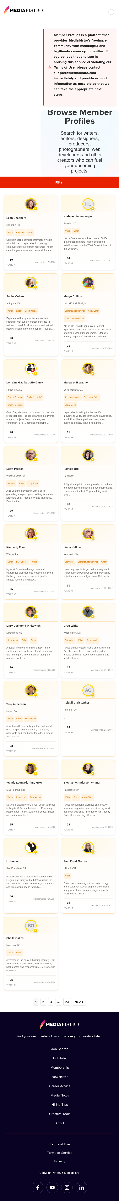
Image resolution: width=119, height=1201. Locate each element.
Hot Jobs (60, 1058)
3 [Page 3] (51, 1001)
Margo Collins (73, 296)
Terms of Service (60, 1153)
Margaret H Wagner (76, 382)
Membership (60, 1067)
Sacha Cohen (15, 296)
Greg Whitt (71, 625)
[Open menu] (111, 12)
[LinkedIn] (81, 1187)
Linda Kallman (73, 547)
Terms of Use (60, 1144)
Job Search (59, 1049)
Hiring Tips (60, 1105)
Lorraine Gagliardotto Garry (24, 382)
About (59, 1123)
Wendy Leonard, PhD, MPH (24, 782)
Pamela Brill (71, 468)
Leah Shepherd (16, 217)
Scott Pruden (15, 468)
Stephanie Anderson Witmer (82, 782)
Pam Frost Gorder (75, 861)
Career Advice (59, 1086)
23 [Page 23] (67, 1001)
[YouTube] (52, 1187)
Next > (79, 1001)
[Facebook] (37, 1187)
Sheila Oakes (15, 938)
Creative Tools (60, 1114)
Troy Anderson (16, 704)
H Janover (13, 861)
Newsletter (60, 1077)
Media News (60, 1095)
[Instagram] (67, 1187)
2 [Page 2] (43, 1001)
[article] (31, 232)
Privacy (59, 1161)
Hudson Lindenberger (78, 216)
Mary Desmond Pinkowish (23, 625)
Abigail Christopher (76, 702)
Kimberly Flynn (16, 547)
